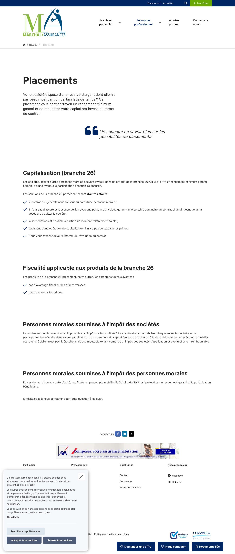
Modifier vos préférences (25, 531)
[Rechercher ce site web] (186, 3)
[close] (81, 476)
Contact (124, 475)
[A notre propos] (178, 22)
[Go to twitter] (132, 434)
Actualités (168, 3)
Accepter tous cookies (24, 540)
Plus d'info (13, 517)
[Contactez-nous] (201, 22)
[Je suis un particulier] (104, 22)
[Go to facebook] (118, 434)
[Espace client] (201, 3)
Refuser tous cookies (60, 540)
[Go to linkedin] (125, 434)
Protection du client (130, 487)
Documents (153, 3)
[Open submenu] (120, 22)
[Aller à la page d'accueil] (57, 22)
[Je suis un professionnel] (142, 22)
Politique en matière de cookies (111, 534)
